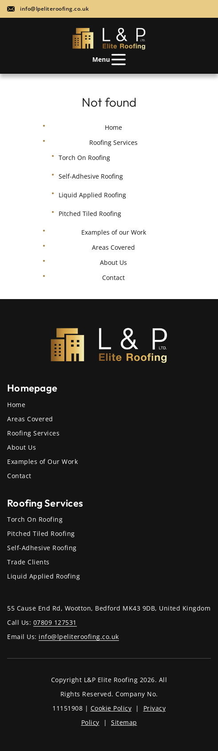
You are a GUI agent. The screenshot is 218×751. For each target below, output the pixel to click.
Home (113, 127)
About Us (113, 262)
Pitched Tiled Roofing (90, 213)
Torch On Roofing (84, 157)
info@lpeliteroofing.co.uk (54, 8)
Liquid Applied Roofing (92, 195)
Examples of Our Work (42, 461)
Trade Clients (28, 562)
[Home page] (109, 39)
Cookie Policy (111, 708)
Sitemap (124, 722)
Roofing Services (33, 433)
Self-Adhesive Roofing (91, 176)
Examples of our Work (113, 232)
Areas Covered (113, 247)
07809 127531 (55, 622)
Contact (113, 277)
